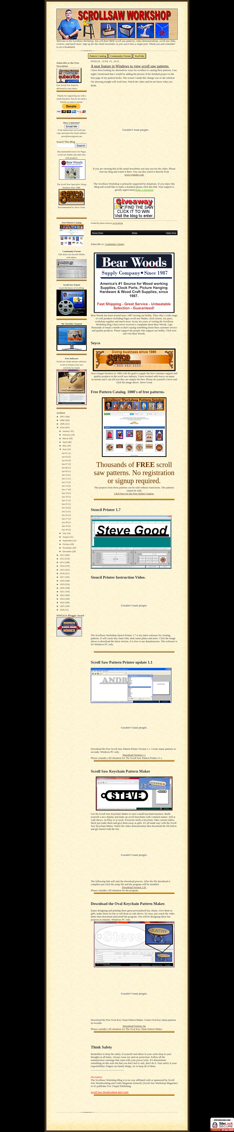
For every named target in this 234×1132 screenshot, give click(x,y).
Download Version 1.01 (134, 887)
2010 (62, 427)
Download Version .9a (134, 1026)
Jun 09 (65, 471)
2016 (62, 573)
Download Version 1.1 (134, 755)
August (66, 537)
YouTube (139, 56)
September (68, 540)
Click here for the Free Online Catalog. (134, 493)
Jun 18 (65, 493)
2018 (62, 580)
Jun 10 (65, 475)
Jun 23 (65, 504)
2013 (62, 562)
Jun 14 (65, 486)
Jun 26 (65, 515)
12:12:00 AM (117, 223)
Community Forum (120, 56)
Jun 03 (65, 457)
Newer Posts (97, 232)
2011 (62, 555)
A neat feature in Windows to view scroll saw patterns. (130, 66)
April (65, 442)
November (67, 548)
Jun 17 (65, 489)
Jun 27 (65, 518)
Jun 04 (65, 460)
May (65, 445)
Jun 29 (65, 526)
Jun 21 (65, 500)
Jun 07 (65, 464)
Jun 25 (65, 511)
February (67, 435)
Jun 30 (65, 529)
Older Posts (171, 232)
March (66, 438)
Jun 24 (65, 507)
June (65, 449)
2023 (62, 599)
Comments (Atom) (114, 244)
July (65, 533)
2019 (62, 584)
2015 (62, 570)
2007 (62, 416)
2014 (62, 566)
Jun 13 (65, 482)
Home (134, 232)
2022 (62, 595)
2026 (62, 609)
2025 (62, 606)
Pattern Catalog (98, 56)
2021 (62, 591)
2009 (62, 424)
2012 (62, 558)
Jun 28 (65, 522)
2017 (62, 577)
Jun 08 (65, 467)
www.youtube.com (134, 174)
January (66, 431)
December (67, 551)
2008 (62, 420)
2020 (62, 588)
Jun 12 (65, 478)
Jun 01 (65, 453)
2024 (62, 602)
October (66, 544)
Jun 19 (65, 496)
